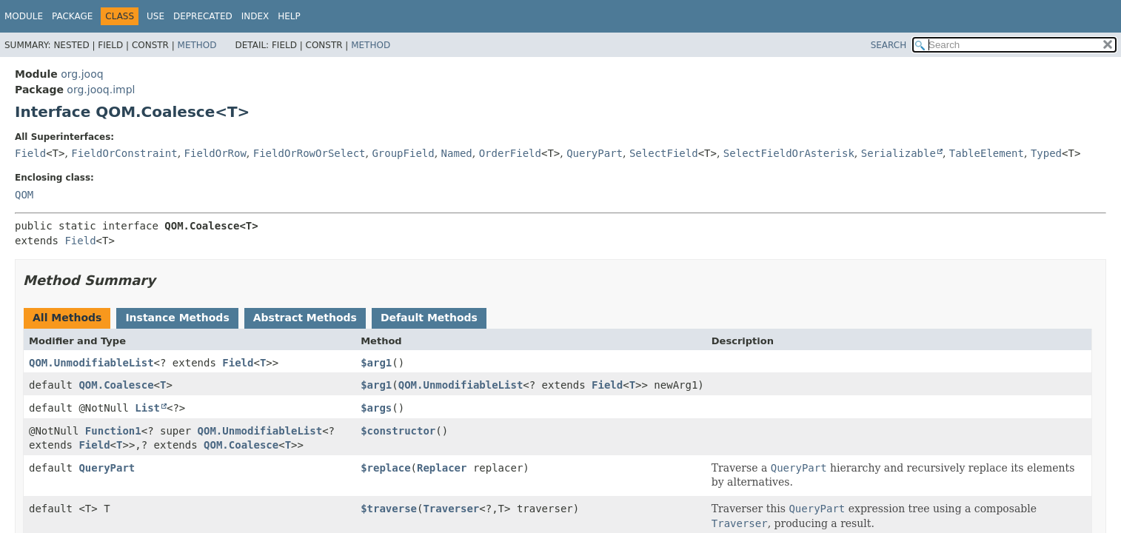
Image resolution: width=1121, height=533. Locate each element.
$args (376, 408)
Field (30, 153)
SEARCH (889, 45)
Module (23, 16)
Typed (1046, 153)
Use (155, 16)
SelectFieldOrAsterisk (788, 153)
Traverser (451, 508)
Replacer (441, 468)
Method (197, 45)
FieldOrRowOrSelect (309, 153)
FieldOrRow (215, 153)
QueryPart (594, 153)
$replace (385, 468)
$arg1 (376, 363)
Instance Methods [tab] (177, 318)
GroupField (403, 153)
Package (72, 16)
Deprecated (202, 16)
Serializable (898, 153)
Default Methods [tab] (429, 318)
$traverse (389, 508)
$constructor (398, 431)
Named (456, 153)
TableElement (986, 153)
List (147, 408)
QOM (24, 195)
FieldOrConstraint (124, 153)
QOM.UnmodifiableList (91, 363)
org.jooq (82, 74)
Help (289, 16)
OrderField (510, 153)
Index (255, 16)
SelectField (663, 153)
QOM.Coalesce (115, 385)
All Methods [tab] (67, 318)
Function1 (113, 431)
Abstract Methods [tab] (305, 318)
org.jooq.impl (101, 89)
